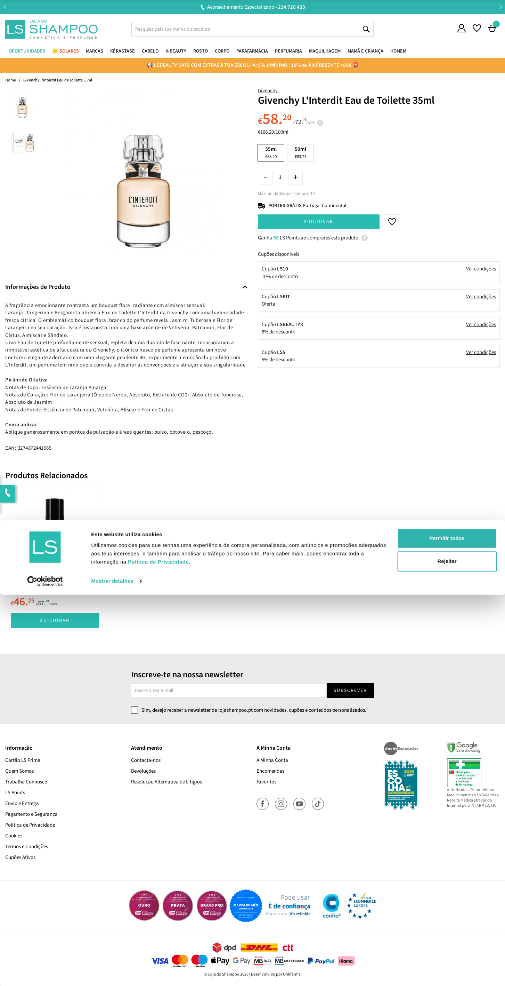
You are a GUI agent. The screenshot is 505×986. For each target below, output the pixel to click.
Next (500, 6)
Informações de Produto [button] (38, 287)
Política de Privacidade (30, 825)
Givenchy (268, 90)
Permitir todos (447, 929)
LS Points (15, 792)
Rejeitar (446, 952)
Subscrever (350, 690)
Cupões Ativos (20, 857)
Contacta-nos (146, 760)
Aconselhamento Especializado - (256, 7)
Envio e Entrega (22, 803)
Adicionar (318, 221)
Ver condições (481, 269)
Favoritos (266, 782)
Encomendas (270, 771)
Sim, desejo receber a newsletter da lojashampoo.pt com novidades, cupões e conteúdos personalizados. (253, 710)
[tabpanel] (54, 558)
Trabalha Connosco (26, 782)
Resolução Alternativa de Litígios (166, 782)
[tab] (126, 287)
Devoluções (143, 771)
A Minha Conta (272, 760)
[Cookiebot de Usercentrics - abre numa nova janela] (45, 972)
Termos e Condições (26, 846)
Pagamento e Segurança (31, 814)
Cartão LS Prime (22, 760)
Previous (4, 6)
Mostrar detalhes (112, 972)
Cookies (13, 835)
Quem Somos (19, 771)
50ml (300, 152)
